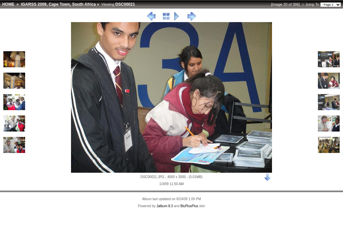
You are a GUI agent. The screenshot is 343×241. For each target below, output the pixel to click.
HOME (8, 4)
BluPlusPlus (189, 206)
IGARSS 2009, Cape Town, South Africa (58, 4)
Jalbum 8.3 (164, 206)
